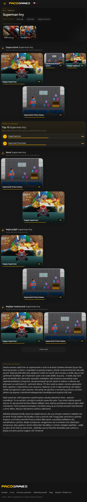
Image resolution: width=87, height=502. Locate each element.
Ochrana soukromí (24, 492)
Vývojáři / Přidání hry (63, 492)
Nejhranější (30, 19)
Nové (16, 152)
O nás (12, 492)
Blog (51, 492)
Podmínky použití (40, 492)
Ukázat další (43, 349)
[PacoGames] (14, 486)
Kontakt (4, 492)
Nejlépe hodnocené (44, 19)
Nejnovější (20, 19)
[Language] (35, 3)
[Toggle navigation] (4, 3)
